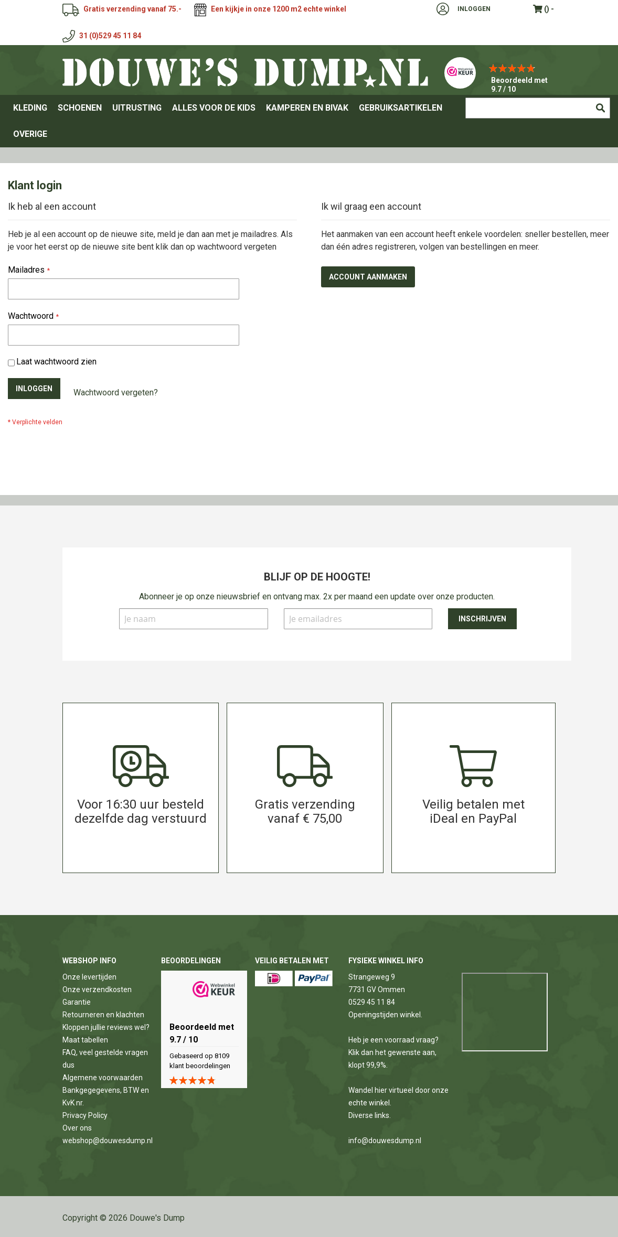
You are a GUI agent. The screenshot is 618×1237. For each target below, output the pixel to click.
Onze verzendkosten (97, 989)
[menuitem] (30, 108)
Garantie (76, 1002)
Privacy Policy (85, 1115)
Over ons (77, 1128)
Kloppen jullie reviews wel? (106, 1027)
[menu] (309, 121)
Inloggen (474, 9)
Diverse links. (369, 1115)
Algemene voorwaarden (102, 1077)
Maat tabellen (85, 1040)
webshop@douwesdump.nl (107, 1140)
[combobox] (537, 108)
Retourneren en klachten (103, 1014)
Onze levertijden (89, 977)
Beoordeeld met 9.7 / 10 (519, 84)
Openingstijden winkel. (385, 1014)
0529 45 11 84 (371, 1002)
